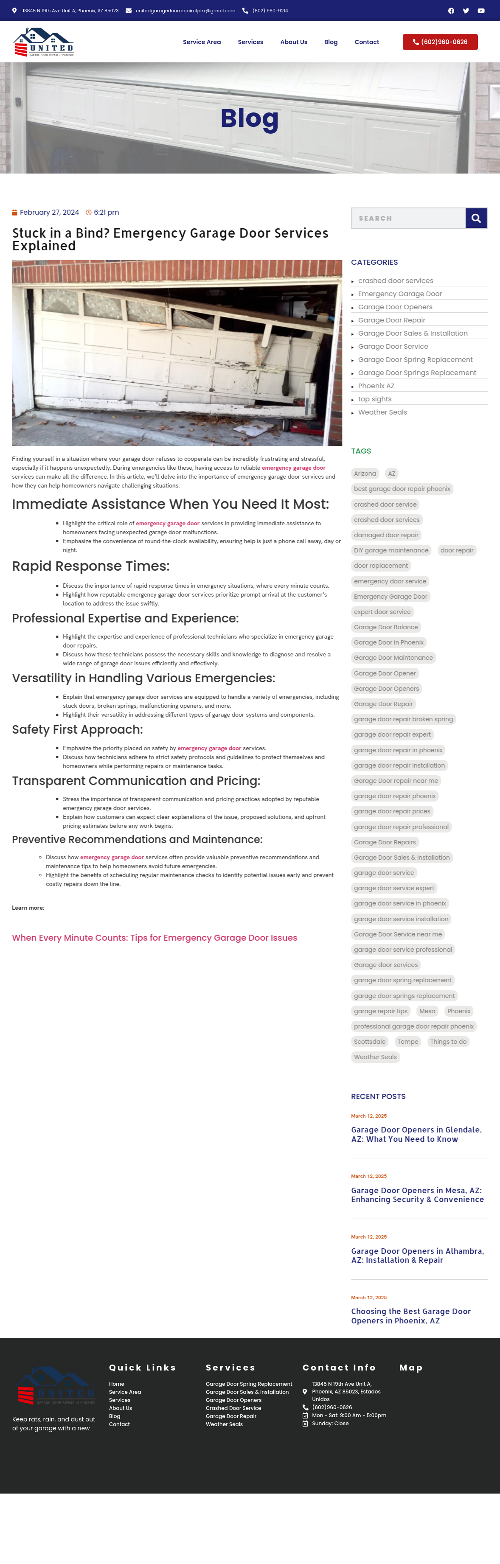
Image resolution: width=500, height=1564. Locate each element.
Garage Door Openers (409, 307)
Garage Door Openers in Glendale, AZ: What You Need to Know (430, 1134)
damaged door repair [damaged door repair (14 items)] (400, 535)
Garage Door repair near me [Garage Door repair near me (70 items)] (410, 780)
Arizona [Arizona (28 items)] (379, 473)
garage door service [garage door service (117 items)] (398, 873)
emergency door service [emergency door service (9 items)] (404, 581)
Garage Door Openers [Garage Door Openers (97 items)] (400, 688)
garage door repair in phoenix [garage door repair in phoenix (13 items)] (412, 750)
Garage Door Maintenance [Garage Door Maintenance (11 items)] (407, 657)
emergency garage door (261, 467)
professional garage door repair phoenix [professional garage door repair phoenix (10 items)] (428, 1026)
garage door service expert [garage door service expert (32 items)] (408, 888)
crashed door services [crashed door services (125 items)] (401, 520)
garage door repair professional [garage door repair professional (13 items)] (415, 827)
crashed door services (409, 281)
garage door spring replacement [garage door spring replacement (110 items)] (417, 980)
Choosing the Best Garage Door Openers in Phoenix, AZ (425, 1315)
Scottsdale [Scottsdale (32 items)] (383, 1041)
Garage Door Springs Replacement (431, 373)
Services (251, 42)
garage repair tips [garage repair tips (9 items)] (394, 1011)
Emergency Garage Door (414, 294)
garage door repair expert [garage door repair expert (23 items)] (406, 734)
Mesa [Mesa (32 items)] (442, 1011)
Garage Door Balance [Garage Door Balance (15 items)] (400, 627)
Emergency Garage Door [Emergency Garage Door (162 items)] (404, 596)
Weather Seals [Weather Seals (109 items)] (389, 1057)
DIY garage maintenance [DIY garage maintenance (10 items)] (405, 550)
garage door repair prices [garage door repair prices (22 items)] (406, 811)
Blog (330, 42)
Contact (367, 42)
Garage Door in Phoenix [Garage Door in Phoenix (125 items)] (403, 642)
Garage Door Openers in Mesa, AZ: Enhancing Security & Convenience (431, 1194)
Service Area (202, 42)
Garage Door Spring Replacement (429, 359)
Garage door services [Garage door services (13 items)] (400, 965)
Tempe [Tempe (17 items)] (422, 1041)
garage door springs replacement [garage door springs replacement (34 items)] (418, 996)
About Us (293, 42)
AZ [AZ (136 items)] (406, 473)
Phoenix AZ (390, 386)
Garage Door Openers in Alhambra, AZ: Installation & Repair (431, 1255)
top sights (389, 399)
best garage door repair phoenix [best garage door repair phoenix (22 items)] (416, 489)
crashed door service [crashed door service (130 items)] (399, 504)
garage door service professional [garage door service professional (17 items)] (417, 949)
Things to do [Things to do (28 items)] (462, 1041)
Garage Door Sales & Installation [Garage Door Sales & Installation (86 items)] (416, 857)
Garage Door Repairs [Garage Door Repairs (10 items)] (399, 842)
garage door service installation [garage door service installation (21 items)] (415, 919)
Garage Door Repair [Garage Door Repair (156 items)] (397, 704)
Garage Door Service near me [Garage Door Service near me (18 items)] (412, 934)
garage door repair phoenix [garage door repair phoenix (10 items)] (408, 796)
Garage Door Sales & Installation (427, 333)
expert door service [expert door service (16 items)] (396, 612)
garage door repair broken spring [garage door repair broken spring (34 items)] (417, 719)
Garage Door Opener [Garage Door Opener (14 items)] (399, 673)
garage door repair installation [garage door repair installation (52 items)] (413, 765)
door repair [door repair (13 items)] (471, 550)
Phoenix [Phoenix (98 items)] (473, 1011)
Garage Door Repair (405, 320)
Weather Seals (396, 412)
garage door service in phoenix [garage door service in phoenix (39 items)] (414, 903)
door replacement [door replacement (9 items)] (395, 565)
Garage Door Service (407, 346)
